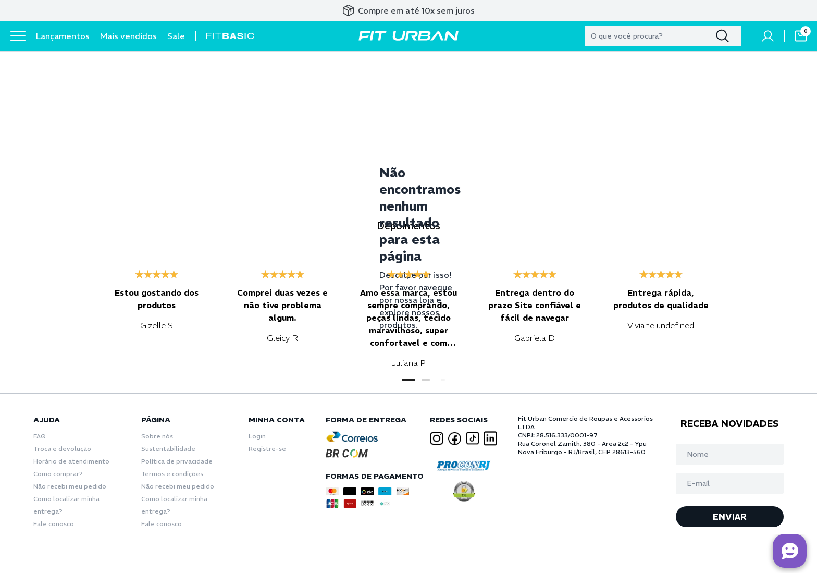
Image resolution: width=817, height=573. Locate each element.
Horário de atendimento (71, 461)
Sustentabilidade (168, 449)
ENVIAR (730, 516)
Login (257, 436)
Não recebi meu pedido (69, 486)
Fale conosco (53, 524)
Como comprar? (58, 474)
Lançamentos (63, 36)
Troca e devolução (62, 449)
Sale (176, 36)
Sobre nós (157, 436)
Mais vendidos (128, 36)
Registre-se (267, 449)
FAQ (39, 436)
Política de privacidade (177, 461)
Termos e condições (172, 474)
